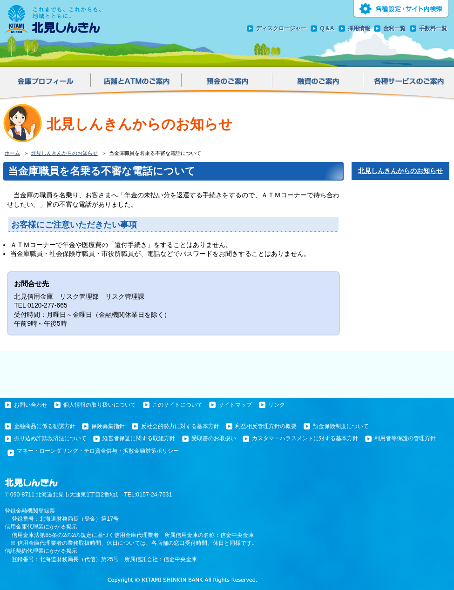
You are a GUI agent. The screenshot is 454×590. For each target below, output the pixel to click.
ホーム (12, 153)
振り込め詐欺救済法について (50, 438)
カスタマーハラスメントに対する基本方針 (305, 438)
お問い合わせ (30, 405)
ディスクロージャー (281, 28)
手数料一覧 (433, 28)
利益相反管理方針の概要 (266, 426)
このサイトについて (177, 405)
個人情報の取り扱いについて (99, 405)
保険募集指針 (108, 426)
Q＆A (327, 28)
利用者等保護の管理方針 (405, 438)
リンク (276, 405)
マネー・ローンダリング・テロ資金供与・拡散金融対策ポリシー (98, 451)
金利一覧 (394, 28)
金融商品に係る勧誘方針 (44, 426)
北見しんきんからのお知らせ (64, 153)
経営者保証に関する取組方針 (138, 438)
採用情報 (359, 28)
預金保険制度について (341, 426)
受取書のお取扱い (213, 438)
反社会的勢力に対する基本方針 (180, 426)
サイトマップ (235, 405)
